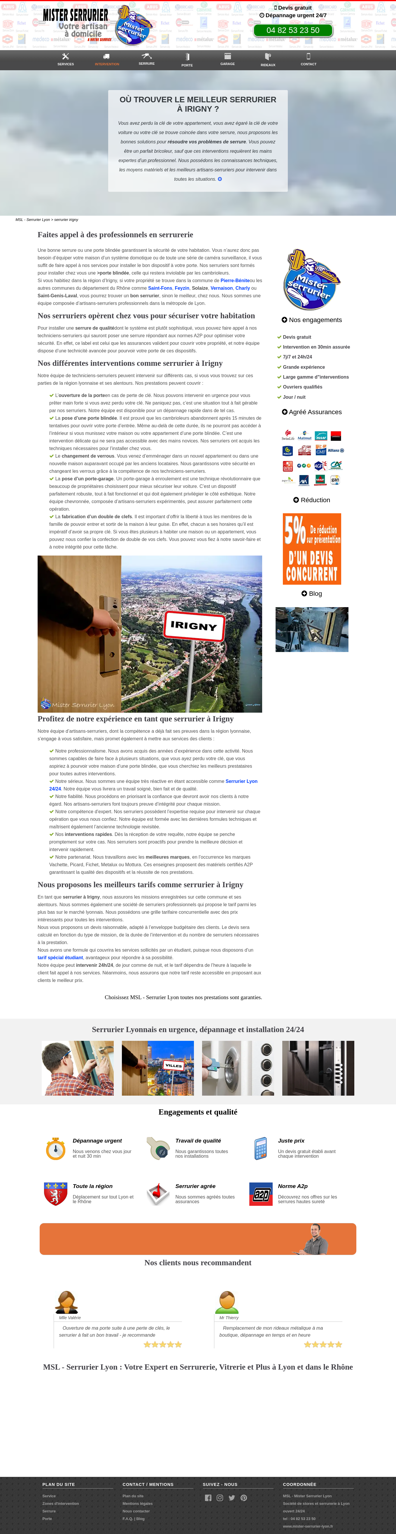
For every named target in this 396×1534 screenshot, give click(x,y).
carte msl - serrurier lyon (198, 1423)
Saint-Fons (160, 288)
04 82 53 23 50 (293, 30)
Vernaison (222, 288)
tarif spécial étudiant (60, 957)
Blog (140, 1519)
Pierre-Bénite (235, 280)
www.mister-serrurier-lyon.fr (308, 1526)
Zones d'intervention (61, 1503)
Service (49, 1496)
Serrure (49, 1511)
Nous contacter (136, 1511)
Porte (47, 1519)
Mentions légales (138, 1503)
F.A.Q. (128, 1519)
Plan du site (133, 1496)
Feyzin (182, 288)
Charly (243, 288)
